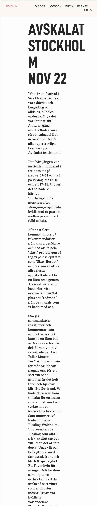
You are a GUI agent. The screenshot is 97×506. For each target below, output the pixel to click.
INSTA (88, 9)
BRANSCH (83, 6)
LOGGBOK (55, 6)
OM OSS (40, 6)
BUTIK (69, 6)
